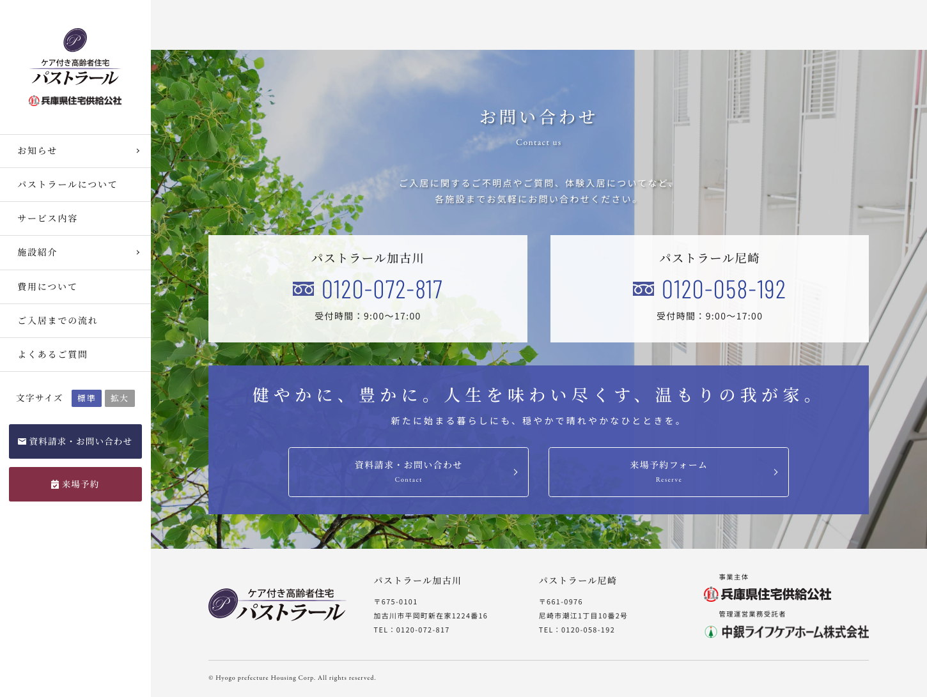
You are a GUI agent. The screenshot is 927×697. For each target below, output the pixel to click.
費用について (47, 286)
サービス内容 (47, 218)
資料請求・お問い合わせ (80, 440)
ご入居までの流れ (57, 320)
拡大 (120, 398)
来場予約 (81, 483)
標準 (86, 398)
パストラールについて (67, 184)
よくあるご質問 (52, 354)
